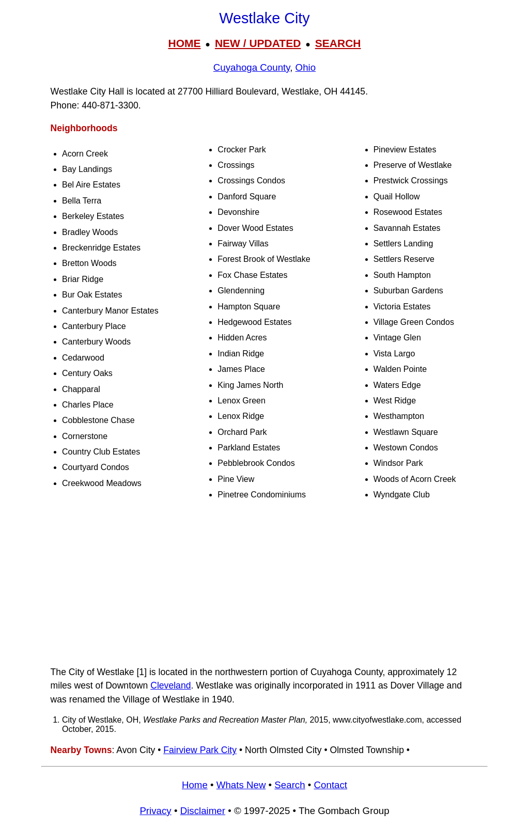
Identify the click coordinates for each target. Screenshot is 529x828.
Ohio (305, 67)
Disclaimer (202, 810)
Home (195, 784)
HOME (184, 43)
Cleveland (170, 685)
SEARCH (338, 43)
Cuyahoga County (251, 67)
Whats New (241, 784)
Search (289, 784)
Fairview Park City (200, 750)
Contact (330, 784)
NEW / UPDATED (258, 43)
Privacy (155, 810)
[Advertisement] (264, 583)
